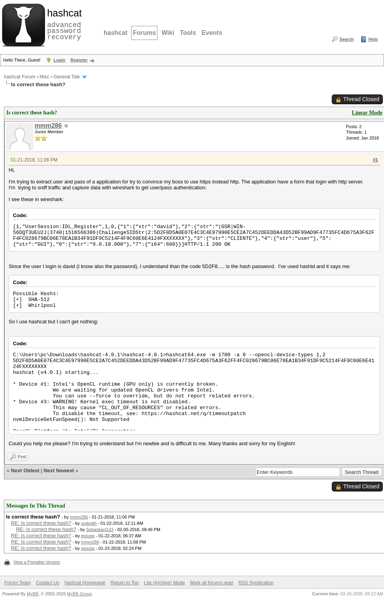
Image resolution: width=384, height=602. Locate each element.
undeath (89, 523)
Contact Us (47, 583)
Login (59, 60)
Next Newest (59, 470)
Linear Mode (367, 113)
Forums (144, 32)
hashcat (115, 32)
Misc (44, 77)
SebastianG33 (99, 529)
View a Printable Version (36, 562)
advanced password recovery (63, 23)
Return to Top (125, 583)
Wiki (167, 32)
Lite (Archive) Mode (164, 583)
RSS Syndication (256, 583)
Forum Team (17, 583)
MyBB (32, 593)
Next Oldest (25, 470)
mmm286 (48, 125)
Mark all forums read (211, 583)
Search (346, 39)
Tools (188, 32)
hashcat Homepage (84, 583)
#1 (375, 160)
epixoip (88, 535)
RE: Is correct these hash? (41, 523)
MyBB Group (79, 593)
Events (211, 32)
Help (373, 39)
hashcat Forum (19, 77)
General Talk (66, 77)
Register (79, 60)
